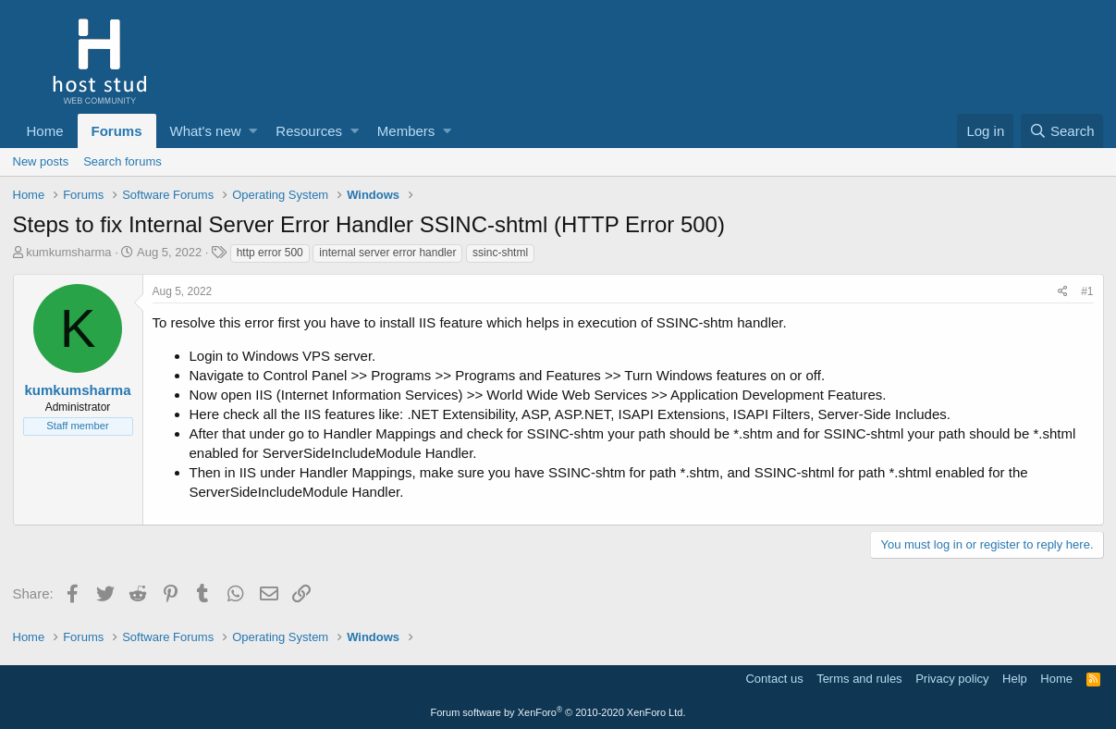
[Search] (1062, 131)
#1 (1087, 291)
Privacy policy (951, 679)
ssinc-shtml (500, 252)
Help (1014, 679)
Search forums (122, 161)
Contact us (774, 679)
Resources (309, 131)
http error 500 (270, 252)
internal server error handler (387, 252)
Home (45, 131)
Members (406, 131)
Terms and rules (858, 679)
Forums (117, 131)
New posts (41, 161)
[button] (253, 131)
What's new (205, 131)
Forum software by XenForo (558, 712)
